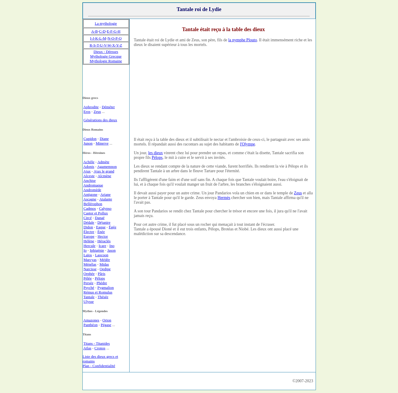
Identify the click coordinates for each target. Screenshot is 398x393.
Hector (103, 236)
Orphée (89, 273)
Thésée (103, 297)
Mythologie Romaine (106, 61)
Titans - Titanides (97, 343)
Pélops (157, 157)
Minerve (102, 143)
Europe (89, 236)
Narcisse (90, 269)
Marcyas (90, 259)
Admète (103, 162)
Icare (102, 245)
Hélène (89, 241)
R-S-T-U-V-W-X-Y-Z (106, 45)
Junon (88, 143)
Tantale (89, 297)
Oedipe (105, 269)
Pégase (106, 325)
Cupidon (90, 138)
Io (85, 250)
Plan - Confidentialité (99, 366)
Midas (104, 264)
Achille (88, 162)
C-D (102, 31)
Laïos (88, 255)
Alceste (89, 176)
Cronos (99, 348)
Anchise (89, 180)
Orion (106, 320)
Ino (111, 245)
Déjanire (103, 222)
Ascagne (89, 199)
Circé (88, 218)
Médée (105, 259)
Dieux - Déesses (105, 51)
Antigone (90, 194)
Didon (88, 227)
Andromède (92, 190)
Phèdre (102, 283)
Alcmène (104, 176)
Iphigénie (97, 250)
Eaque (100, 227)
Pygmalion (105, 287)
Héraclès (103, 241)
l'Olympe (247, 144)
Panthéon (91, 325)
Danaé (100, 218)
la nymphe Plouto (242, 40)
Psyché (89, 287)
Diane (104, 138)
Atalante (105, 199)
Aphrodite (91, 107)
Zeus (298, 193)
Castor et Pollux (96, 213)
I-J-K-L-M (98, 38)
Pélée (88, 278)
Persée (88, 283)
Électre (89, 232)
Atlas (87, 348)
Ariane (105, 194)
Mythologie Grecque (106, 56)
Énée (101, 232)
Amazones (91, 320)
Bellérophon (93, 204)
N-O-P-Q (114, 38)
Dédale (89, 222)
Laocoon (101, 255)
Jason (111, 250)
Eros (87, 111)
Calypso (105, 208)
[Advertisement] (223, 92)
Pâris (101, 273)
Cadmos (90, 208)
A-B (94, 31)
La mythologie (106, 23)
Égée (112, 227)
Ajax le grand (103, 171)
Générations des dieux (100, 120)
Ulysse (89, 301)
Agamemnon (107, 166)
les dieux (155, 153)
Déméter (108, 107)
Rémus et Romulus (98, 292)
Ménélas (90, 264)
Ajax (87, 171)
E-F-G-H (114, 31)
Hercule (89, 245)
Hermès (223, 197)
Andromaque (93, 185)
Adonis (88, 166)
